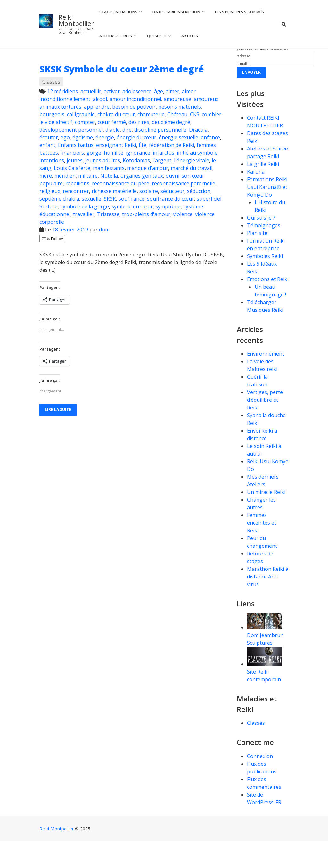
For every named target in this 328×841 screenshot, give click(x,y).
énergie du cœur (136, 137)
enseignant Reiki (116, 145)
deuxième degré (171, 121)
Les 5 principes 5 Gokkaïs (239, 12)
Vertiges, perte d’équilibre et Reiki (265, 400)
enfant (47, 145)
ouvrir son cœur (185, 175)
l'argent (161, 160)
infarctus (163, 152)
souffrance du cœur (170, 198)
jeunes (75, 160)
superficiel (209, 198)
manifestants (109, 168)
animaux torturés (60, 106)
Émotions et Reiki (268, 279)
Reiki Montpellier (76, 20)
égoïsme (82, 137)
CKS (194, 114)
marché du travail (191, 168)
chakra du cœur (116, 114)
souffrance (131, 198)
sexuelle (91, 198)
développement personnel (71, 129)
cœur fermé (112, 121)
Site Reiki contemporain (264, 671)
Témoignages (263, 225)
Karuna (256, 171)
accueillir (90, 91)
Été (142, 145)
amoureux (206, 98)
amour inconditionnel (135, 98)
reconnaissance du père (120, 183)
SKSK (110, 198)
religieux (49, 191)
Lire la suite (58, 409)
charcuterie (151, 114)
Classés (51, 81)
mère (45, 175)
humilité (113, 152)
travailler (83, 214)
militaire (88, 175)
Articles (189, 36)
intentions (51, 160)
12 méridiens (62, 91)
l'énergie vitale (191, 160)
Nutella (109, 175)
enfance (210, 137)
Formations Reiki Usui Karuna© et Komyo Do (267, 187)
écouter (48, 137)
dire (127, 129)
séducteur (172, 191)
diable (112, 129)
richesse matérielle (114, 191)
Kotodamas (136, 160)
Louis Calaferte (72, 168)
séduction (198, 191)
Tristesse (108, 214)
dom (104, 229)
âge (158, 91)
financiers (72, 152)
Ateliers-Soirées (115, 36)
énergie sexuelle (178, 137)
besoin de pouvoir (134, 106)
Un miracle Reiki (266, 492)
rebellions (77, 183)
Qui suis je (157, 36)
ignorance (138, 152)
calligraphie (81, 114)
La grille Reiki (263, 163)
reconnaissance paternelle (183, 183)
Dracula (198, 129)
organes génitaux (141, 175)
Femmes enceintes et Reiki (261, 523)
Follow (52, 238)
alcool (100, 98)
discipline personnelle (160, 129)
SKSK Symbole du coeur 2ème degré (121, 69)
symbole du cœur (132, 206)
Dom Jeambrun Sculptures (265, 635)
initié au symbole (197, 152)
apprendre (97, 106)
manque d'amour (147, 168)
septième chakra (59, 198)
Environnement (266, 353)
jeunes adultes (102, 160)
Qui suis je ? (261, 217)
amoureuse (177, 98)
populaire (51, 183)
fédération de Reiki (171, 145)
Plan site (257, 233)
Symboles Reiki (265, 256)
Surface (48, 206)
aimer (172, 91)
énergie (104, 137)
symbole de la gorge (84, 206)
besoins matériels (179, 106)
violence (183, 214)
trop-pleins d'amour (146, 214)
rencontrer (76, 191)
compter (85, 121)
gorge (93, 152)
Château (177, 114)
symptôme (168, 206)
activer (112, 91)
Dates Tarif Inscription (176, 12)
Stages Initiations (118, 12)
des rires (138, 121)
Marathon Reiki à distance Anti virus (267, 576)
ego (65, 137)
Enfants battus (76, 145)
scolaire (148, 191)
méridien (65, 175)
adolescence (137, 91)
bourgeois (51, 114)
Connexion (260, 756)
